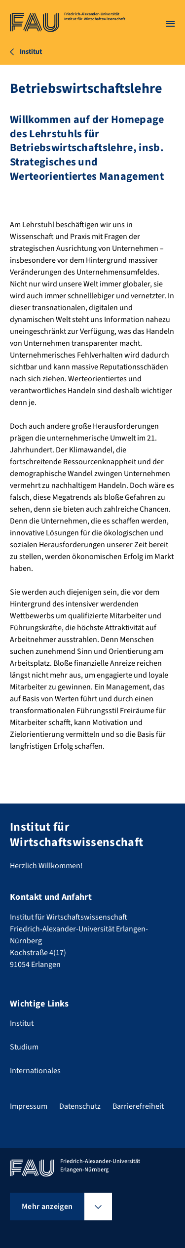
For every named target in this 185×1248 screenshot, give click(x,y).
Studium (24, 1047)
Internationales (35, 1070)
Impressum (28, 1106)
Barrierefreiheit (138, 1106)
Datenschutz (80, 1106)
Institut (22, 1023)
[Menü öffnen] (170, 24)
